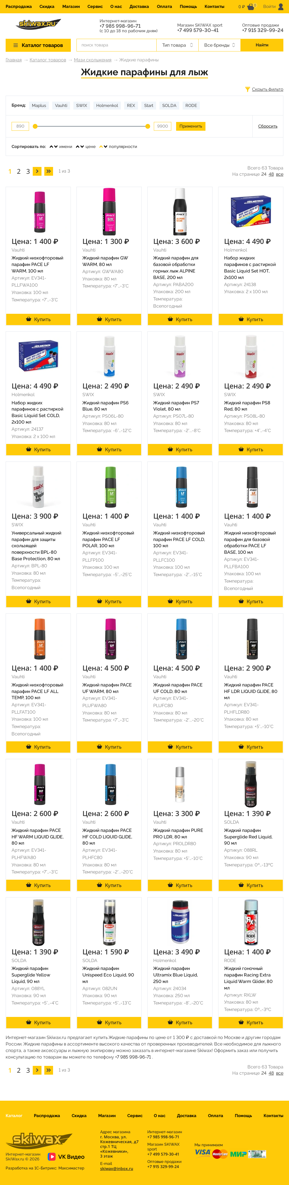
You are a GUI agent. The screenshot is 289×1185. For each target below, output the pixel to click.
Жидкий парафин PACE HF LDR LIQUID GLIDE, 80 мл (250, 691)
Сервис (95, 6)
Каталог (14, 1115)
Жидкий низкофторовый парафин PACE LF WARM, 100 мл (37, 264)
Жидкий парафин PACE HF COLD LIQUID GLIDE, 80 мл (107, 837)
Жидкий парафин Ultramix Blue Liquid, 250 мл (175, 975)
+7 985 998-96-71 (120, 26)
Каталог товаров (48, 60)
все (279, 174)
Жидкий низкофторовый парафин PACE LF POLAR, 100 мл (108, 539)
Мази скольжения (92, 60)
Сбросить (267, 126)
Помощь (188, 6)
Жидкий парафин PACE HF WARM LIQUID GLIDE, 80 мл (38, 837)
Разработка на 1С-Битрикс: (45, 1168)
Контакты (214, 6)
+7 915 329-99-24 (262, 30)
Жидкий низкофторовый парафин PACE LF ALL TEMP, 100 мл (37, 691)
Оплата (164, 6)
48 (271, 174)
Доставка (139, 6)
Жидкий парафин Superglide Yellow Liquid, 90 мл (31, 975)
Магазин (71, 6)
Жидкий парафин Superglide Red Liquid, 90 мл (248, 837)
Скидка (47, 6)
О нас (116, 6)
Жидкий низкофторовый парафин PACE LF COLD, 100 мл (179, 539)
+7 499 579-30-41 (197, 30)
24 (263, 174)
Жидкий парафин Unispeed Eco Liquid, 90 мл (108, 975)
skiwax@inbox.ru (116, 1168)
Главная (14, 60)
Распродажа (19, 6)
